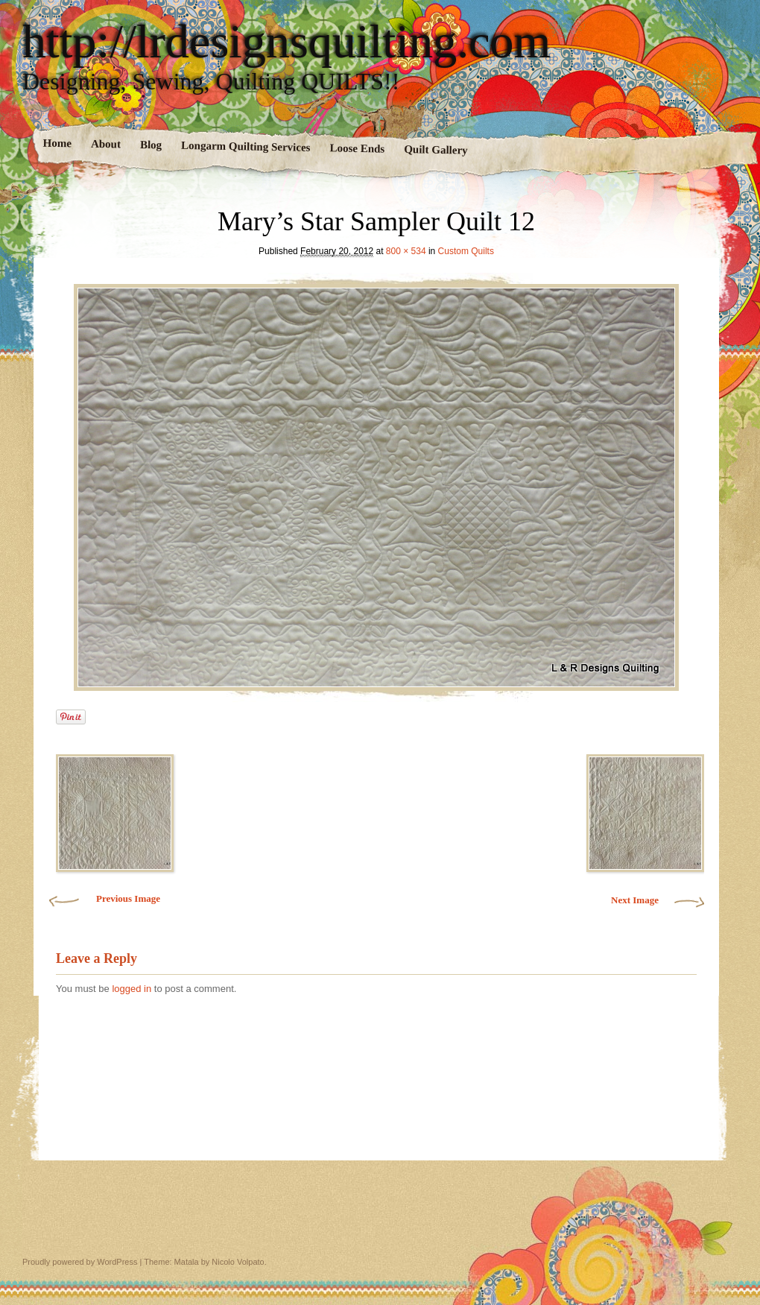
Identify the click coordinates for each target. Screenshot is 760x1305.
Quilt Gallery (436, 149)
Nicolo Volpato (238, 1261)
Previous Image (128, 898)
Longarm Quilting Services (246, 146)
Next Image (635, 900)
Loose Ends (356, 148)
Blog (151, 145)
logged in (131, 988)
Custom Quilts (466, 251)
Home (57, 143)
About (106, 144)
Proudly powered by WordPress (79, 1261)
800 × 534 (406, 251)
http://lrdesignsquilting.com (286, 42)
